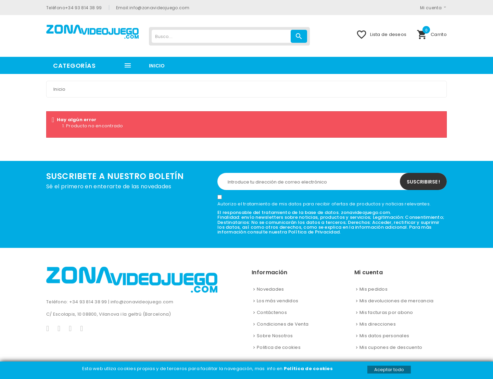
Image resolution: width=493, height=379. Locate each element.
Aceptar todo (389, 369)
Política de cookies (309, 368)
